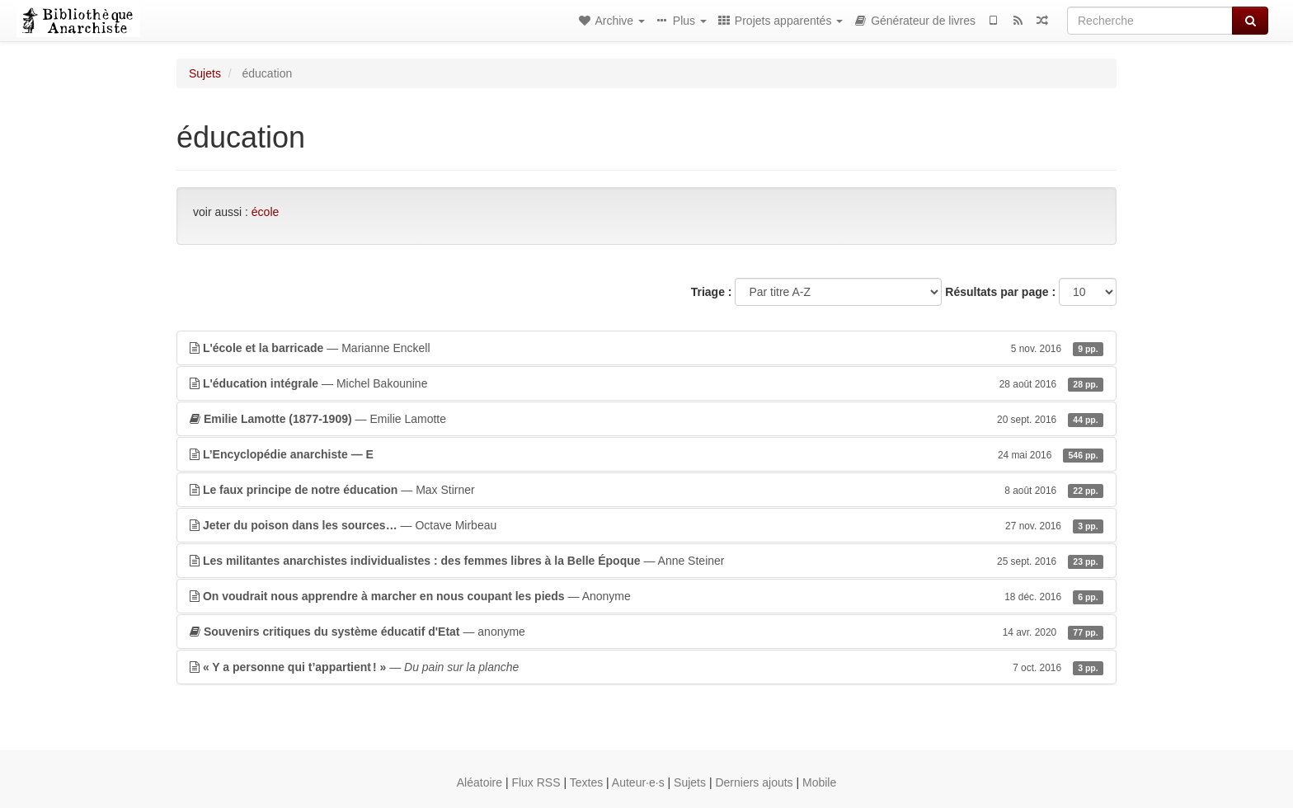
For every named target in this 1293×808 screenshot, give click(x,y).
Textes (586, 782)
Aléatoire (479, 782)
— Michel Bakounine (646, 383)
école (265, 211)
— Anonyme (646, 596)
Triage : (711, 291)
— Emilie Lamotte (646, 419)
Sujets (205, 73)
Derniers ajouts (753, 782)
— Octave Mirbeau (646, 525)
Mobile (819, 782)
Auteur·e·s (638, 782)
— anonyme (646, 631)
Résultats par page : (1000, 291)
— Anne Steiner (646, 560)
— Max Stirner (646, 490)
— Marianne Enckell (646, 348)
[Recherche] (1150, 21)
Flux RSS (535, 782)
